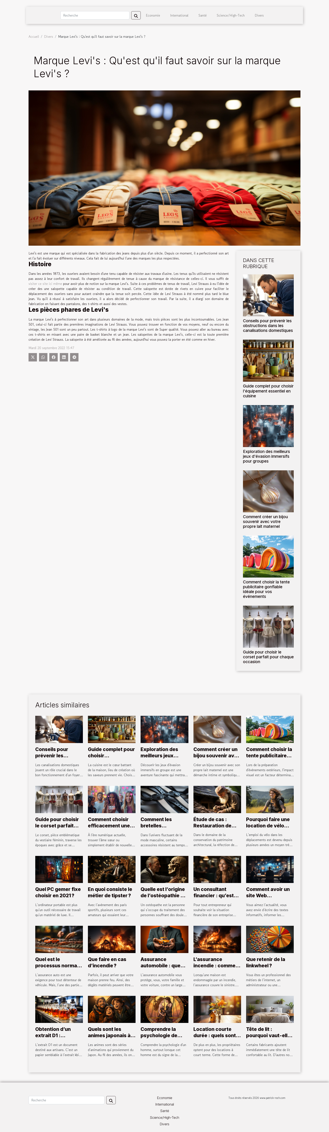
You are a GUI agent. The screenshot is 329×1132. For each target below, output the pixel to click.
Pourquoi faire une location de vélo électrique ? (268, 825)
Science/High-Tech (231, 15)
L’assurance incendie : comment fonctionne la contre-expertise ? (216, 968)
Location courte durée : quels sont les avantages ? (214, 1035)
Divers (259, 15)
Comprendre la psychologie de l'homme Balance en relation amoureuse (164, 1038)
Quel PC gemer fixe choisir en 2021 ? (58, 892)
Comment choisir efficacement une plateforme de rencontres (109, 828)
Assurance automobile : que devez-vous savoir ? (160, 968)
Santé (202, 15)
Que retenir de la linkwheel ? (265, 962)
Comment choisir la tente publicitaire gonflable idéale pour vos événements (266, 589)
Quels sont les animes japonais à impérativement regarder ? (109, 1038)
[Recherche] (94, 15)
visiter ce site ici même (45, 283)
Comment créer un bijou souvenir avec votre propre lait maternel (265, 521)
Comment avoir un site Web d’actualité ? (268, 895)
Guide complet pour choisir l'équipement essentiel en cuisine (268, 390)
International (179, 15)
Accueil (34, 36)
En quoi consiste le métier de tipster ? (110, 892)
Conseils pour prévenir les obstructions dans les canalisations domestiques (268, 325)
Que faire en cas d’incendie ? (107, 962)
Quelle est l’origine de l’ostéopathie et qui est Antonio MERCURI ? (163, 898)
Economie (153, 15)
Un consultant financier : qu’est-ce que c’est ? (214, 895)
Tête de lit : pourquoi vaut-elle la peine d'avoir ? (268, 1035)
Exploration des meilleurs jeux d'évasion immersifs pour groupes (266, 456)
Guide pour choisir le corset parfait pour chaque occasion (268, 656)
